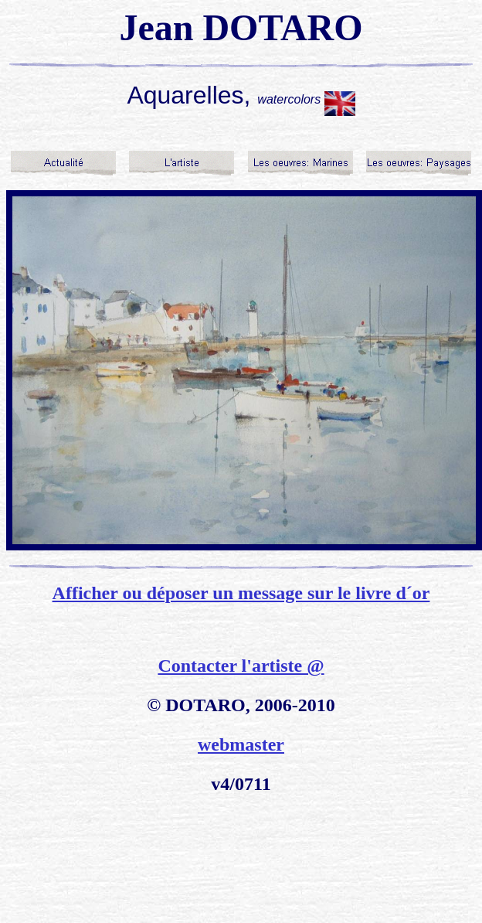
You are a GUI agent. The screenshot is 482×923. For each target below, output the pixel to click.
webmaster (241, 744)
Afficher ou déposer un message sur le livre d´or (241, 593)
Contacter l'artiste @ (241, 666)
